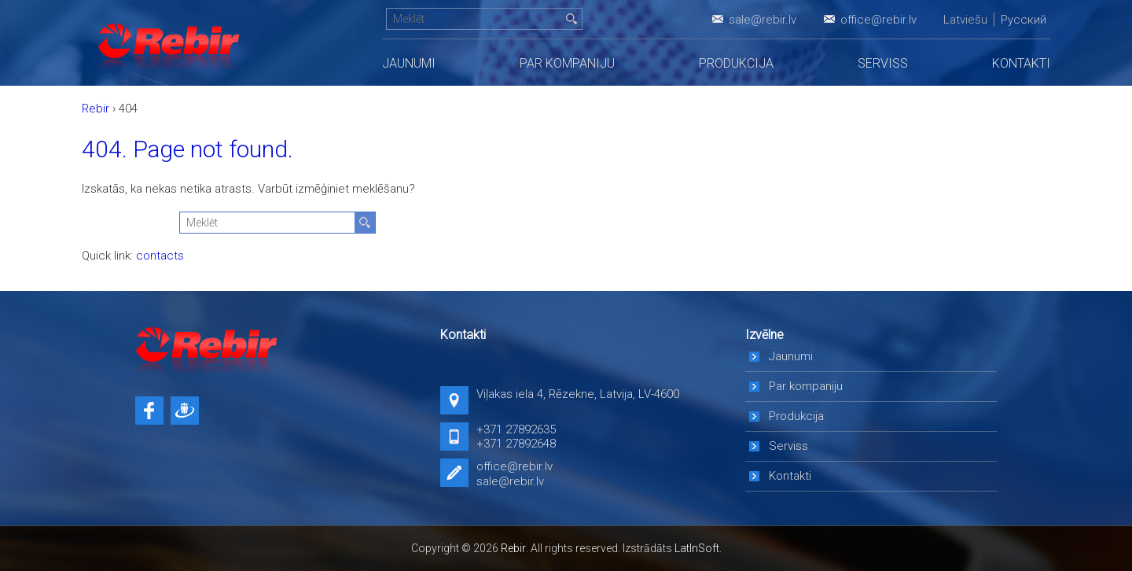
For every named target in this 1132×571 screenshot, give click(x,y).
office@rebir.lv (878, 20)
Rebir (513, 548)
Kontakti (1021, 63)
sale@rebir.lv (762, 20)
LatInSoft (696, 548)
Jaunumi (409, 63)
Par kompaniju (567, 63)
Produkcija (736, 63)
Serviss (883, 63)
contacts (160, 256)
